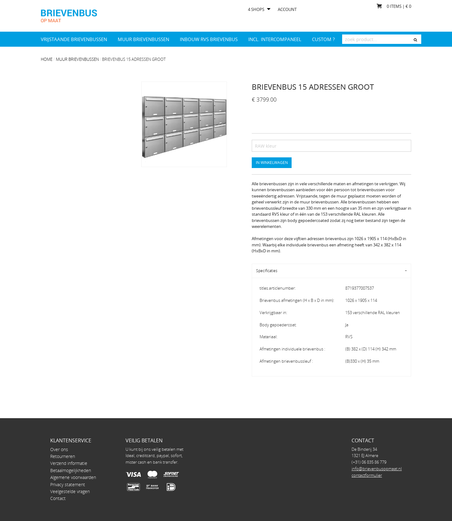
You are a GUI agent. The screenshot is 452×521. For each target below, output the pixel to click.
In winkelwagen (272, 162)
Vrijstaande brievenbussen (74, 39)
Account (287, 10)
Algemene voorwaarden (73, 477)
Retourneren (62, 456)
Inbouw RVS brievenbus (209, 39)
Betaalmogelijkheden (70, 470)
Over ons (59, 449)
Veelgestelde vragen (70, 491)
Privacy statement (67, 484)
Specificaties (266, 270)
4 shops (256, 10)
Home (46, 59)
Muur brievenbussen (143, 39)
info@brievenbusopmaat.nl (377, 468)
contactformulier (367, 475)
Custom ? (323, 39)
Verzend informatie (68, 463)
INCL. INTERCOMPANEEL (274, 39)
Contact (58, 498)
